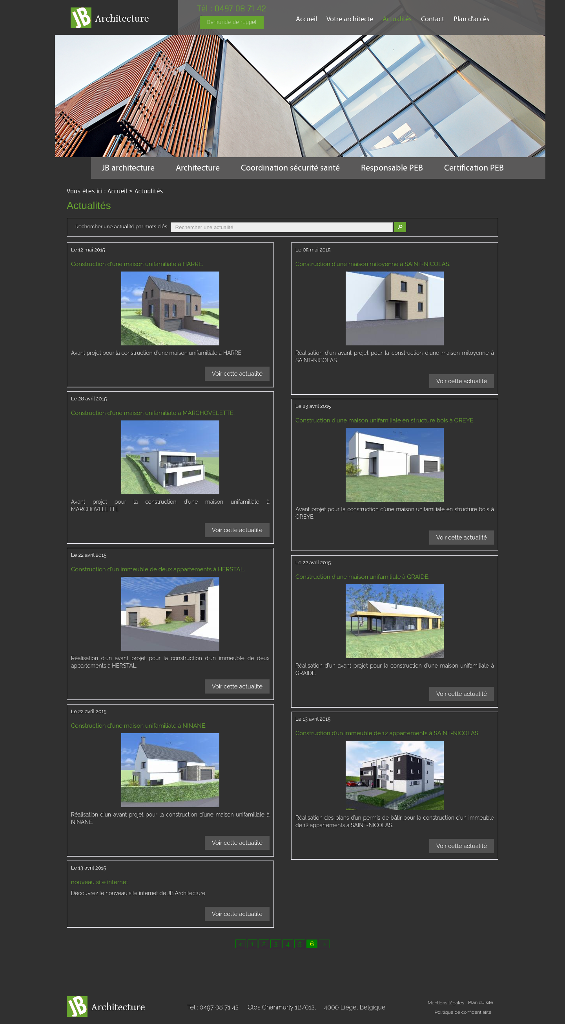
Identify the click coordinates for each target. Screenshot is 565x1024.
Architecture (198, 168)
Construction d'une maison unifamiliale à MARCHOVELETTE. (153, 413)
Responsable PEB (392, 168)
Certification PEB (474, 168)
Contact (432, 19)
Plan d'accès (471, 19)
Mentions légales (446, 1003)
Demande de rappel (231, 22)
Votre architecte (349, 19)
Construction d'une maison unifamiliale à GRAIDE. (362, 576)
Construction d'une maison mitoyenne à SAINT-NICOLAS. (372, 264)
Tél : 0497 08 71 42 (231, 9)
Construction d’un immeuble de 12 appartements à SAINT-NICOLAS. (387, 733)
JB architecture (128, 168)
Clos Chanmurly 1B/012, (316, 1007)
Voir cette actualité (237, 373)
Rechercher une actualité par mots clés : (122, 226)
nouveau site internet (99, 882)
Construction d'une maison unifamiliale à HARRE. (137, 264)
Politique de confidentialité (463, 1012)
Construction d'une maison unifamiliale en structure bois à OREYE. (384, 420)
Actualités (397, 19)
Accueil (306, 19)
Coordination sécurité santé (290, 168)
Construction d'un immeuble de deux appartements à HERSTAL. (158, 569)
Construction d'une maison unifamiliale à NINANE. (138, 725)
